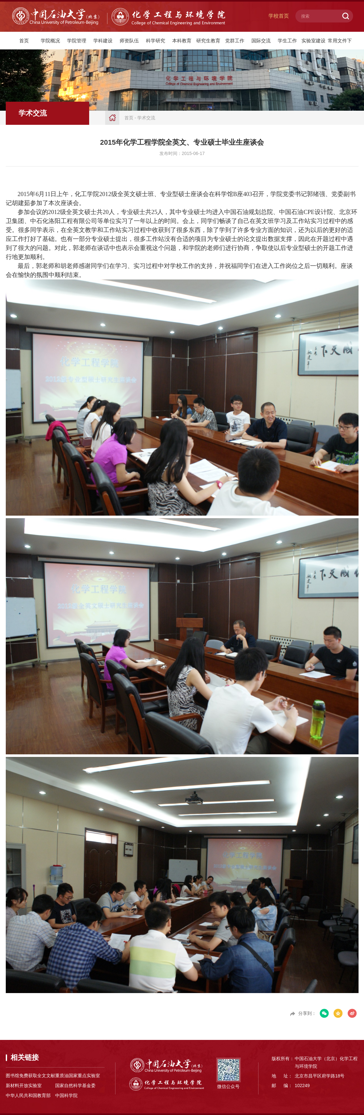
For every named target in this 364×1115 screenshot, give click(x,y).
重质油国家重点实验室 (77, 1075)
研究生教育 (208, 40)
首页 (24, 40)
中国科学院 (66, 1095)
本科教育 (181, 40)
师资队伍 (129, 40)
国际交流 (261, 40)
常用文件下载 (340, 43)
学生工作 (287, 40)
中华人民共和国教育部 (28, 1095)
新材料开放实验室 (24, 1085)
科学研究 (155, 40)
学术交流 (146, 117)
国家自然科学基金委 (75, 1085)
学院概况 (50, 40)
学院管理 (76, 40)
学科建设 (103, 40)
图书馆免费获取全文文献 (30, 1075)
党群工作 (234, 40)
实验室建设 (313, 40)
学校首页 (278, 16)
